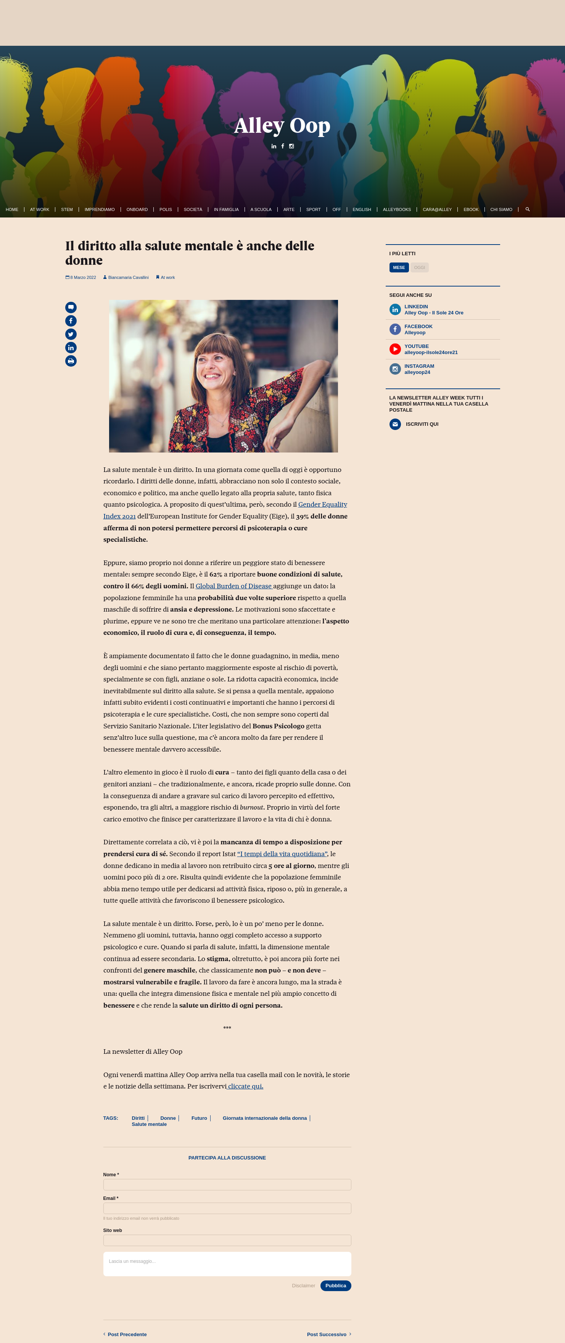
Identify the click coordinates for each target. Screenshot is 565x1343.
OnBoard (137, 209)
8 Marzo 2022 (80, 277)
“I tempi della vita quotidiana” (282, 854)
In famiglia (226, 209)
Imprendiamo (100, 209)
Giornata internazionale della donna (265, 1118)
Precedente (125, 1334)
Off (337, 209)
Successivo (329, 1334)
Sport (313, 209)
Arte (289, 209)
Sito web (112, 1230)
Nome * (111, 1174)
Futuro (199, 1118)
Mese (399, 267)
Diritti (138, 1118)
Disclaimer (303, 1285)
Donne (167, 1118)
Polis (165, 209)
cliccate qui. (245, 1086)
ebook (471, 209)
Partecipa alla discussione (227, 1158)
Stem (67, 209)
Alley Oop (282, 125)
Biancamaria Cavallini (126, 277)
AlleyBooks (397, 209)
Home (12, 209)
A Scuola (261, 209)
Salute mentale (149, 1124)
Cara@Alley (437, 209)
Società (193, 209)
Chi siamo (501, 209)
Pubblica (335, 1285)
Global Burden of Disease (234, 586)
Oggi (419, 267)
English (362, 209)
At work (39, 209)
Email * (111, 1198)
